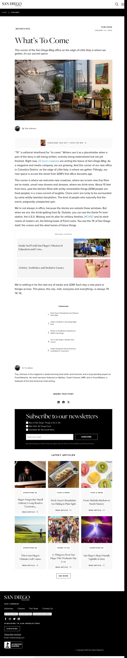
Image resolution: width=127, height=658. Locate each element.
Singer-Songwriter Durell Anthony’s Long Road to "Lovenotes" (63, 350)
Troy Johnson (28, 368)
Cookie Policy (26, 614)
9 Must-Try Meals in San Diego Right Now (63, 323)
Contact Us (47, 608)
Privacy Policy (12, 614)
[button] (58, 402)
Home (4, 12)
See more (63, 576)
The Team (33, 608)
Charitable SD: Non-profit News (40, 430)
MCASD (89, 217)
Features (15, 12)
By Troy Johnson (29, 128)
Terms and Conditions (43, 614)
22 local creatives (48, 161)
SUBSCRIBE (87, 436)
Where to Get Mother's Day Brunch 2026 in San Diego (63, 332)
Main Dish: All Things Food (38, 426)
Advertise (8, 608)
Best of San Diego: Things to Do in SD (43, 423)
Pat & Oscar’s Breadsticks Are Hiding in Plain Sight (65, 314)
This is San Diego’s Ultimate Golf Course (62, 341)
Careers (21, 608)
